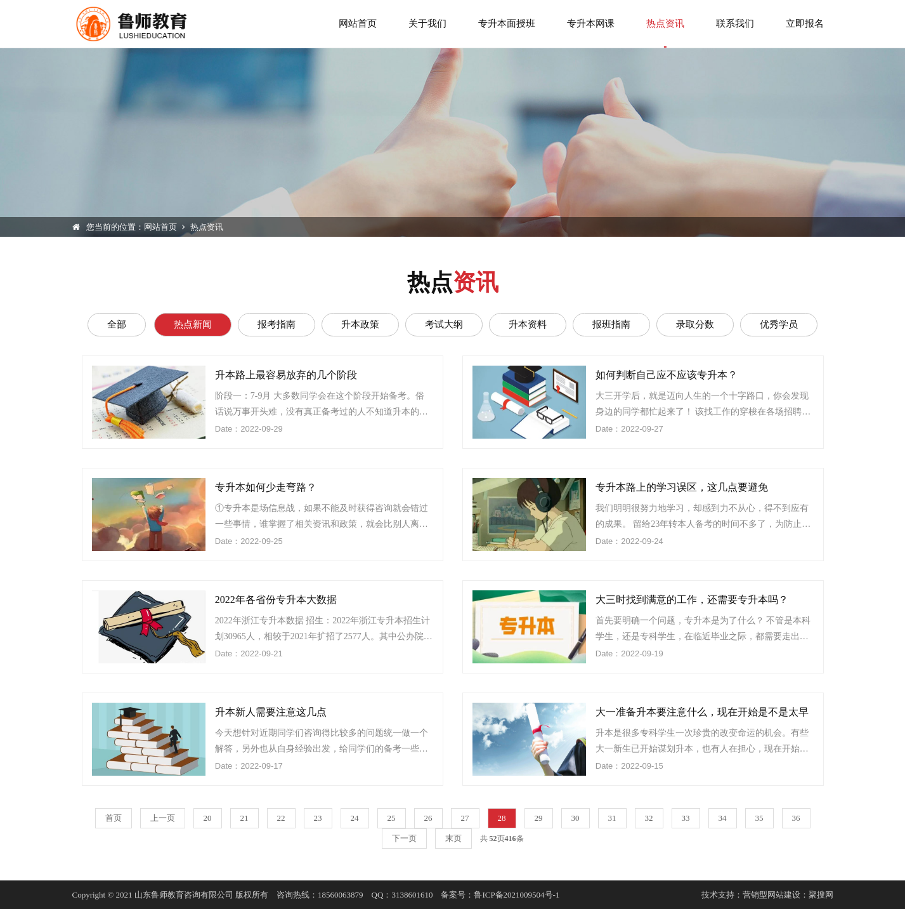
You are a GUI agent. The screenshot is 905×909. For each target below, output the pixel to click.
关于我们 (427, 23)
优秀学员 (779, 324)
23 (318, 818)
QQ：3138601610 (402, 894)
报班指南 (611, 324)
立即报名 (805, 23)
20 (208, 818)
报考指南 (276, 324)
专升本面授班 (506, 23)
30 (575, 818)
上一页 (162, 818)
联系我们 (735, 23)
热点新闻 (193, 324)
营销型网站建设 (771, 894)
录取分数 (695, 324)
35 (759, 818)
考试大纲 (444, 324)
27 (465, 818)
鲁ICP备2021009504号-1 (516, 894)
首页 (113, 818)
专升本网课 (591, 23)
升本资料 (528, 324)
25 (391, 818)
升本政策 (360, 324)
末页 (453, 838)
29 (539, 818)
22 (281, 818)
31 (612, 818)
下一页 (404, 838)
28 (502, 818)
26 (428, 818)
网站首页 (358, 23)
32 (649, 818)
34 (723, 818)
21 (244, 818)
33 (686, 818)
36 (796, 818)
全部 (116, 324)
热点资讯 (665, 33)
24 (355, 818)
